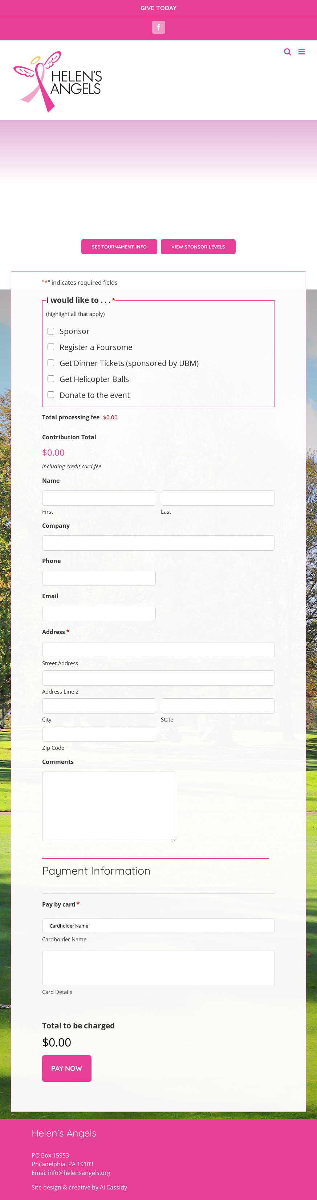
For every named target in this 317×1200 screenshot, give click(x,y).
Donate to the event (95, 401)
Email (50, 603)
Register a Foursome (96, 354)
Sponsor (75, 338)
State (167, 726)
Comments (58, 768)
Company (56, 532)
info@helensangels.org (79, 1162)
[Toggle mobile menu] (302, 52)
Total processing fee (70, 424)
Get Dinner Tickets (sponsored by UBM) (129, 370)
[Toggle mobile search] (287, 52)
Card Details (57, 980)
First (47, 518)
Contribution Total (69, 444)
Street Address (60, 669)
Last (166, 518)
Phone (51, 567)
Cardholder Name (64, 945)
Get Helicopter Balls (94, 386)
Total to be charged (78, 1014)
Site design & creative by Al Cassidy (79, 1176)
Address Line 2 (60, 698)
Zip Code (53, 754)
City (47, 726)
